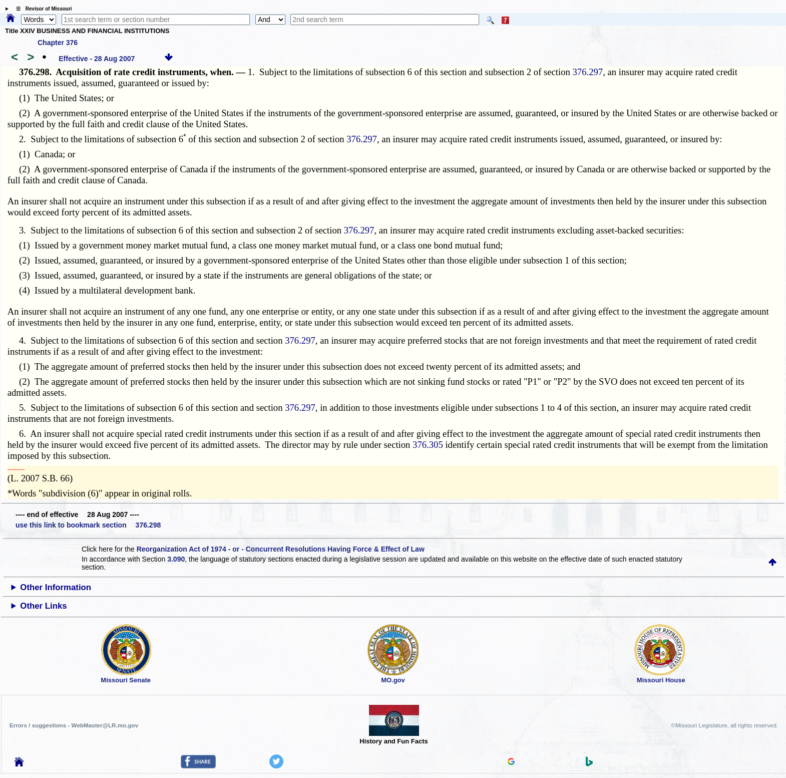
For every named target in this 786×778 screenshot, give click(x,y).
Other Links (43, 606)
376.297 (588, 72)
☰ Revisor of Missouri (41, 9)
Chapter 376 (58, 43)
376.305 (428, 444)
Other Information (55, 587)
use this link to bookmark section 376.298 (88, 525)
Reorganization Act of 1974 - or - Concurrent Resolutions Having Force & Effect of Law (281, 549)
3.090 (176, 559)
